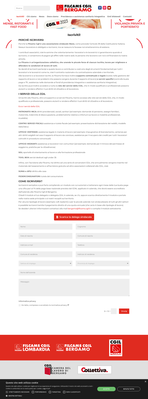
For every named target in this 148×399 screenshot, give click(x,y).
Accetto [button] (106, 389)
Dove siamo (52, 17)
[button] (50, 395)
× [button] (145, 382)
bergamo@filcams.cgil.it (79, 208)
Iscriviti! (20, 17)
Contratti (127, 17)
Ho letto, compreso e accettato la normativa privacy (44, 305)
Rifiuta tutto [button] (128, 389)
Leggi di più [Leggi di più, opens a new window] (46, 389)
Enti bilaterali (113, 17)
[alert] (74, 389)
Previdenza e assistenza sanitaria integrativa (83, 17)
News (41, 17)
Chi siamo (31, 17)
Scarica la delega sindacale (75, 217)
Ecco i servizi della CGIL (29, 106)
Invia (124, 311)
